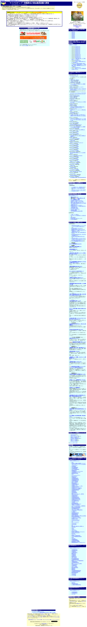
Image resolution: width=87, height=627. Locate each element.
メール (78, 179)
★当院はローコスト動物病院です (74, 387)
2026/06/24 (73, 37)
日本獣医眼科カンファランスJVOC (77, 471)
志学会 (73, 537)
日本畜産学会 (74, 551)
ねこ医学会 (73, 511)
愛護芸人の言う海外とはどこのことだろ (77, 202)
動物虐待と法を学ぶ (73, 104)
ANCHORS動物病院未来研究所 (77, 536)
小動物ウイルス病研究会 (76, 504)
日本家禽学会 (74, 555)
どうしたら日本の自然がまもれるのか (76, 155)
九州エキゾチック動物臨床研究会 (77, 509)
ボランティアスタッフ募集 (47, 619)
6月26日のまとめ (78, 56)
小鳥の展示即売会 (73, 167)
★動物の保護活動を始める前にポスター (75, 266)
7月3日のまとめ (77, 52)
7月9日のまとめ (77, 46)
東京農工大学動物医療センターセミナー (78, 531)
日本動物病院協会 (74, 468)
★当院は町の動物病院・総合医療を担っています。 (77, 374)
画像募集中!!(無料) (77, 25)
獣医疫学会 (73, 582)
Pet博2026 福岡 (72, 140)
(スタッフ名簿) (40, 616)
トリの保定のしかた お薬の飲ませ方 (78, 187)
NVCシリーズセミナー (75, 522)
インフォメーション (35, 612)
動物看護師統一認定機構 (76, 541)
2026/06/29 (73, 34)
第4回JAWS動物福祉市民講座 (75, 95)
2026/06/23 (73, 38)
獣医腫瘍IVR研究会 (75, 518)
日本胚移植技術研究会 (75, 562)
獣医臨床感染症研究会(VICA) (76, 503)
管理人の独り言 (73, 435)
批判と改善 (72, 217)
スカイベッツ (74, 534)
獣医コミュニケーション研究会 (77, 563)
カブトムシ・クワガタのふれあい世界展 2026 (77, 129)
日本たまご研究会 (74, 566)
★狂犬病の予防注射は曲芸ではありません (76, 329)
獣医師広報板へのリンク (32, 619)
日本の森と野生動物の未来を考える (76, 124)
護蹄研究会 (73, 569)
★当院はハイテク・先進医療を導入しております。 (77, 379)
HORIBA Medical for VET (76, 532)
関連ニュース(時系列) (73, 44)
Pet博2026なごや (72, 99)
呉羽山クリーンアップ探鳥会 (75, 161)
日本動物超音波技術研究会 (76, 571)
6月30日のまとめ (78, 54)
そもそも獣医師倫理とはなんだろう (77, 241)
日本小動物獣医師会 (75, 467)
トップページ (73, 434)
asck (72, 525)
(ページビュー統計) (56, 616)
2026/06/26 (73, 36)
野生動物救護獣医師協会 (76, 516)
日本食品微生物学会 (75, 583)
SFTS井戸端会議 (73, 219)
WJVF (73, 474)
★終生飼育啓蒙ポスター (73, 249)
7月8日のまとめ (77, 47)
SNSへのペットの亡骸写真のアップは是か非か (78, 215)
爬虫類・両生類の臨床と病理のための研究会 (79, 515)
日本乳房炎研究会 (74, 564)
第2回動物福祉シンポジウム (74, 112)
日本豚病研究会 (74, 565)
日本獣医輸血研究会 (75, 502)
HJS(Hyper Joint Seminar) (75, 520)
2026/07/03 (73, 32)
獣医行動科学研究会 (75, 567)
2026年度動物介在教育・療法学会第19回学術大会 (78, 177)
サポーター (83, 601)
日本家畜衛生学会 (74, 550)
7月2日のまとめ (77, 53)
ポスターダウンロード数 (75, 436)
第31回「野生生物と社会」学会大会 (76, 171)
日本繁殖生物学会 (74, 552)
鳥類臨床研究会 (74, 470)
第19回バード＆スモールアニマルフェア (76, 142)
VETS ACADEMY (74, 530)
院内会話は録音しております (76, 228)
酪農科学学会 (74, 553)
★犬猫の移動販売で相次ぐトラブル (75, 300)
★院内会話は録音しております (74, 351)
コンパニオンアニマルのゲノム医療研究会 (78, 505)
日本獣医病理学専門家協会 (76, 507)
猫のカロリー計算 (74, 439)
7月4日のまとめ (77, 51)
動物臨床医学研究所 (75, 473)
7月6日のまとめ (77, 49)
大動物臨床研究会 (74, 561)
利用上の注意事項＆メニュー (73, 195)
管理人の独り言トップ (74, 197)
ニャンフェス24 (72, 173)
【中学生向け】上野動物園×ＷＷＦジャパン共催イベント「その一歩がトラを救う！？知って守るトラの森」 (78, 119)
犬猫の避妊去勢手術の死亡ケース (76, 200)
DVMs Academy (74, 524)
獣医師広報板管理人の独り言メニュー (16, 0)
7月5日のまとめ (77, 50)
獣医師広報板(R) (44, 623)
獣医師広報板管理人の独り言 (44, 612)
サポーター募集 (25, 45)
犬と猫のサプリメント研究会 (76, 517)
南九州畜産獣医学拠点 (75, 558)
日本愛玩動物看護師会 (75, 540)
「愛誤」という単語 (74, 214)
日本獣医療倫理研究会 (75, 512)
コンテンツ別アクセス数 (73, 442)
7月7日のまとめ (77, 48)
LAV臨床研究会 (74, 510)
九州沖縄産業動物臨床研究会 (76, 570)
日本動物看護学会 (74, 539)
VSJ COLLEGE (74, 523)
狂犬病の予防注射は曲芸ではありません (78, 236)
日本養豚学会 (74, 554)
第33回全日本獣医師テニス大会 (75, 175)
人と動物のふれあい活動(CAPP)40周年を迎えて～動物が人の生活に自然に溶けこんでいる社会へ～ (78, 115)
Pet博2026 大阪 (72, 165)
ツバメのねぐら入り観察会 (74, 122)
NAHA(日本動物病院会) (75, 469)
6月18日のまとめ (78, 67)
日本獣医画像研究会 (75, 514)
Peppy (72, 462)
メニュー (71, 184)
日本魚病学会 (74, 574)
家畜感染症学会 (74, 556)
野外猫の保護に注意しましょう (76, 218)
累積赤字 (78, 603)
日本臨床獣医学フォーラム (76, 472)
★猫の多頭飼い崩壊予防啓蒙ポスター (75, 246)
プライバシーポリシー (55, 619)
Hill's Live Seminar (74, 476)
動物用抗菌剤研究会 (75, 572)
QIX (72, 521)
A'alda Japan (73, 538)
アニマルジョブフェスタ (76, 519)
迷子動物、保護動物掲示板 (75, 438)
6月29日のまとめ (78, 55)
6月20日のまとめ (78, 60)
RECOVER (73, 533)
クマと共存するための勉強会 (75, 138)
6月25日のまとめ (78, 57)
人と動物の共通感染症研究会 (76, 584)
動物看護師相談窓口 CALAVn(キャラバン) (78, 542)
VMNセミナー (74, 529)
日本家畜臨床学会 (74, 549)
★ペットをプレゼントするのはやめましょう (76, 271)
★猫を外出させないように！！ (74, 338)
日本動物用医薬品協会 (75, 559)
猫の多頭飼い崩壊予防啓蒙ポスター (77, 240)
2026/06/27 (73, 35)
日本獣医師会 (74, 466)
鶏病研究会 (73, 568)
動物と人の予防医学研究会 (76, 506)
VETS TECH (73, 527)
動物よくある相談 (74, 437)
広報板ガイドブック (40, 611)
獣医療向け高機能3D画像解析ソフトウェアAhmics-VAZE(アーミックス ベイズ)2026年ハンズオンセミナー (79, 464)
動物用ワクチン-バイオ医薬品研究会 (77, 560)
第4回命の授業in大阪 (73, 97)
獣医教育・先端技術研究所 (76, 535)
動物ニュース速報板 (74, 440)
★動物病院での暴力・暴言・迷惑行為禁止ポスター (77, 347)
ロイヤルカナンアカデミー (76, 475)
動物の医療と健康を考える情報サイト (78, 526)
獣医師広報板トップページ (4, 0)
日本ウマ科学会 (74, 557)
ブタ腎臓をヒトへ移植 (76, 199)
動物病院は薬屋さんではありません (77, 229)
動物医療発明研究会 (75, 513)
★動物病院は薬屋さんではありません (75, 361)
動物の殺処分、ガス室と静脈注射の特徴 (78, 188)
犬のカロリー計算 (74, 441)
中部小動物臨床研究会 (75, 508)
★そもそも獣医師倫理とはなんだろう (75, 243)
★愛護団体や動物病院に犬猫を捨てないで (76, 277)
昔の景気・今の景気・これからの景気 (77, 201)
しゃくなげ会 (74, 575)
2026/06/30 (73, 33)
